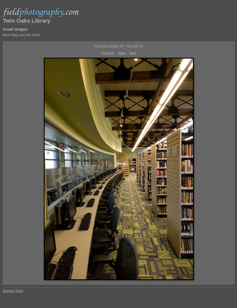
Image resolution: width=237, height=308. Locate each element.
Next (133, 53)
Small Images (15, 29)
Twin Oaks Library (26, 21)
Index (122, 53)
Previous (107, 53)
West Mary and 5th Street (21, 35)
